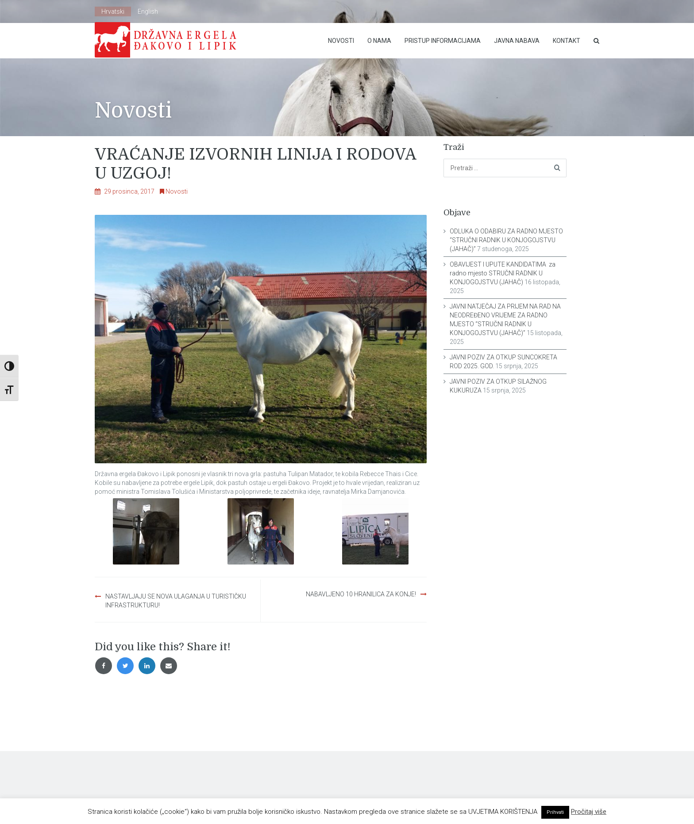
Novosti (341, 40)
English (148, 11)
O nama (379, 40)
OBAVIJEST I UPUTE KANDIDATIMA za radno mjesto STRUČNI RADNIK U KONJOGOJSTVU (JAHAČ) (502, 273)
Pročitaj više (588, 812)
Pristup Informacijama (443, 40)
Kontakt (566, 40)
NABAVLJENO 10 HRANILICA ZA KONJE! (361, 594)
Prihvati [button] (555, 812)
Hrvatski (112, 11)
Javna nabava (517, 40)
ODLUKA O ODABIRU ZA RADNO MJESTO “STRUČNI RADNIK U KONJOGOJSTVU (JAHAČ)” (506, 240)
